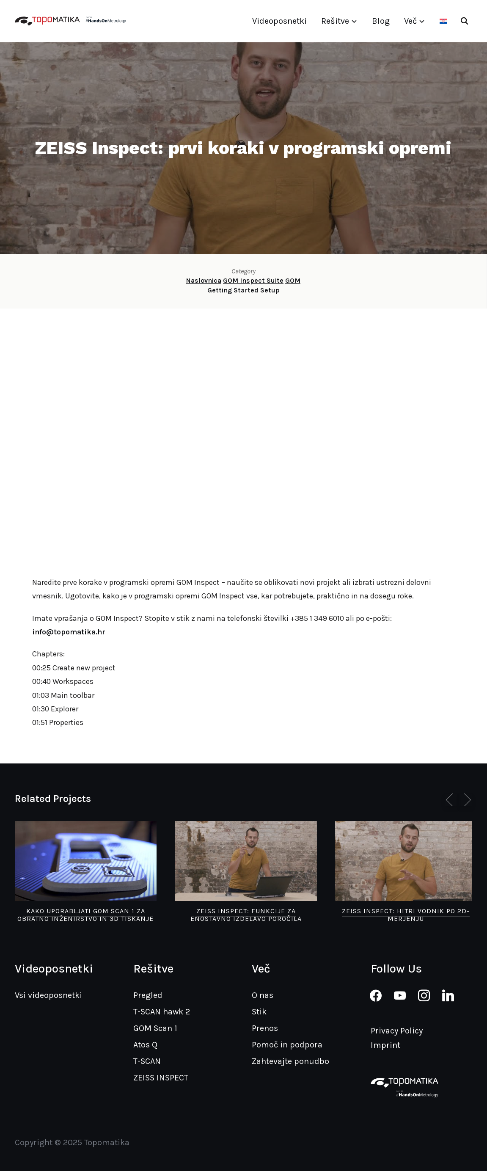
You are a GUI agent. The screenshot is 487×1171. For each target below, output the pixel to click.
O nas (262, 995)
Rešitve (335, 21)
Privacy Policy (397, 1031)
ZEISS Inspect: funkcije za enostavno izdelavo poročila (246, 915)
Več (410, 21)
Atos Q (145, 1045)
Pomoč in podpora (287, 1045)
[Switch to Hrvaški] (443, 21)
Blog (381, 21)
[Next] (465, 800)
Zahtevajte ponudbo (290, 1061)
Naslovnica (203, 280)
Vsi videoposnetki (48, 995)
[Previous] (451, 800)
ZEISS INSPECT (160, 1078)
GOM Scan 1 (155, 1028)
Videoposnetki (279, 21)
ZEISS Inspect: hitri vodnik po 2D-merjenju (406, 915)
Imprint (385, 1045)
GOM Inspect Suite (253, 280)
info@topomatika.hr (68, 631)
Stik (259, 1012)
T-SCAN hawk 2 (161, 1012)
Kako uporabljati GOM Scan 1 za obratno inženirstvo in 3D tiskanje (85, 915)
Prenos (265, 1028)
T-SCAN (147, 1061)
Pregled (147, 995)
